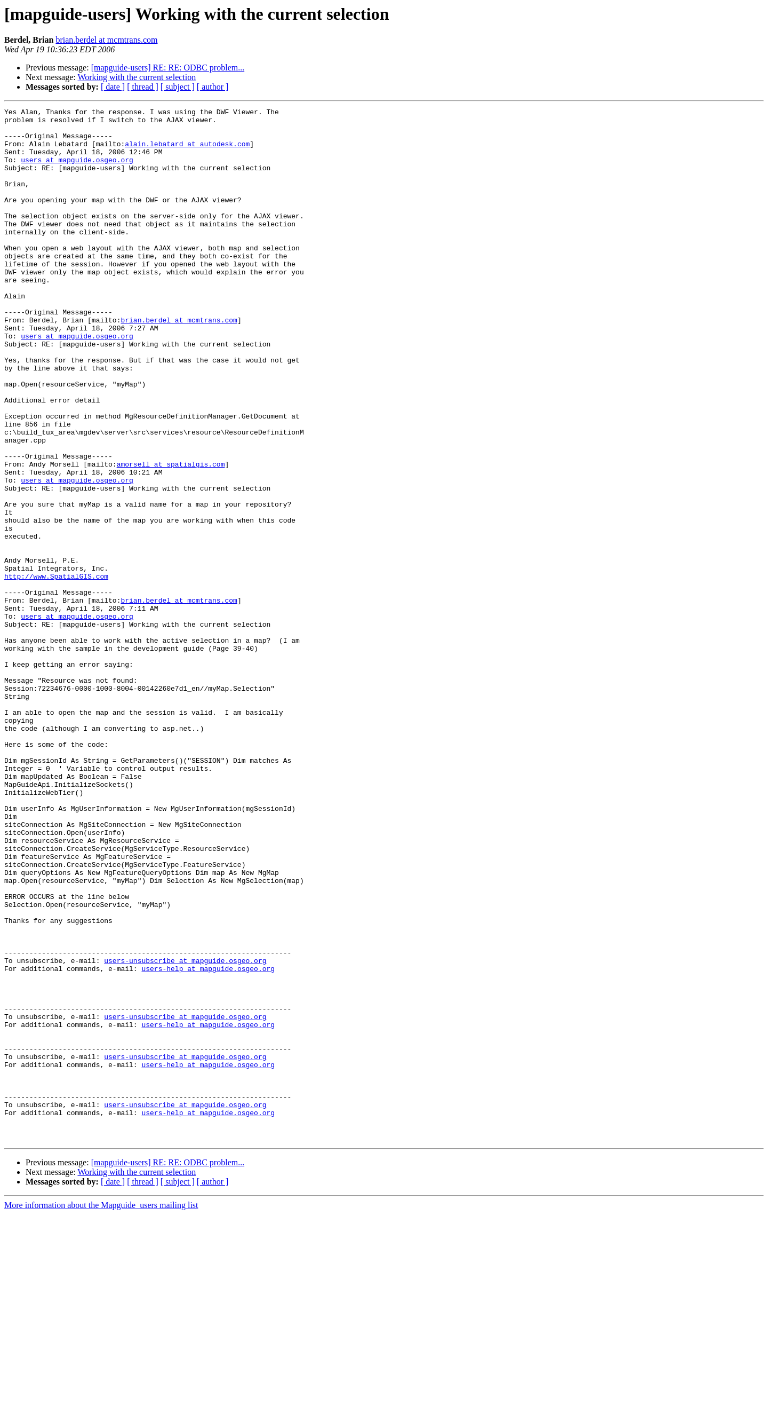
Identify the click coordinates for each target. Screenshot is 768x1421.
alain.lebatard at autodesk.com (187, 151)
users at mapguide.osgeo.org (77, 171)
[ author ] (213, 86)
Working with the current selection (136, 77)
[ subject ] (178, 86)
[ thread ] (142, 86)
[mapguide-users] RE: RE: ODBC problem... (168, 67)
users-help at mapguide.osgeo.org (208, 1141)
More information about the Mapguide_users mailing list (101, 1411)
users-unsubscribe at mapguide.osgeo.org (185, 1131)
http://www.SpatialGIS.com (56, 670)
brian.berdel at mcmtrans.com (106, 39)
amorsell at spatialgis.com (171, 536)
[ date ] (113, 86)
